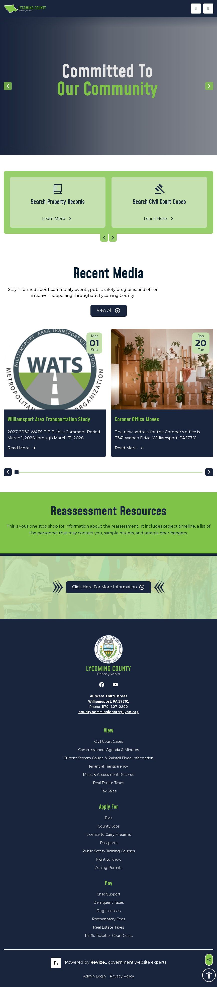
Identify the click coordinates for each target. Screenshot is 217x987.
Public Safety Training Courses (108, 851)
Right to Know (108, 859)
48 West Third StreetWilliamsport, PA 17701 (108, 698)
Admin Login (94, 976)
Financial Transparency (108, 766)
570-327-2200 (115, 707)
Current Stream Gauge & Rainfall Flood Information (108, 758)
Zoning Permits (108, 867)
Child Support (108, 894)
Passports (108, 843)
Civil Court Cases (108, 741)
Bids (108, 818)
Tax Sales (109, 791)
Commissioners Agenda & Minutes (108, 750)
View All (109, 311)
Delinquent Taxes (108, 902)
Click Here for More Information (108, 587)
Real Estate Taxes (108, 783)
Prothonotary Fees (108, 919)
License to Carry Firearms (108, 834)
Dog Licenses (108, 911)
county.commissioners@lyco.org (108, 712)
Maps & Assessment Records (108, 774)
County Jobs (109, 826)
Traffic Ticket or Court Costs (108, 935)
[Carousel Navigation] (108, 238)
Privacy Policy (122, 976)
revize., (98, 962)
